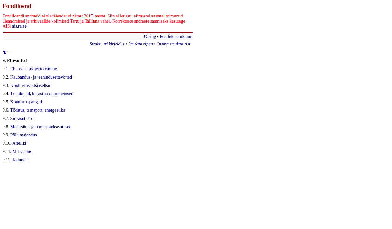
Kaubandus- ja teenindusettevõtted (41, 77)
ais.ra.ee (19, 26)
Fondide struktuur (176, 36)
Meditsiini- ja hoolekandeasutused (41, 126)
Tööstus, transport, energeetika (37, 110)
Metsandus (22, 151)
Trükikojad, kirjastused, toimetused (41, 93)
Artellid (19, 143)
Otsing (150, 36)
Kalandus (21, 159)
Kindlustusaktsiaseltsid (31, 85)
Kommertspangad (26, 102)
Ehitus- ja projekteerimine (33, 68)
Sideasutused (22, 118)
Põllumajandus (23, 135)
